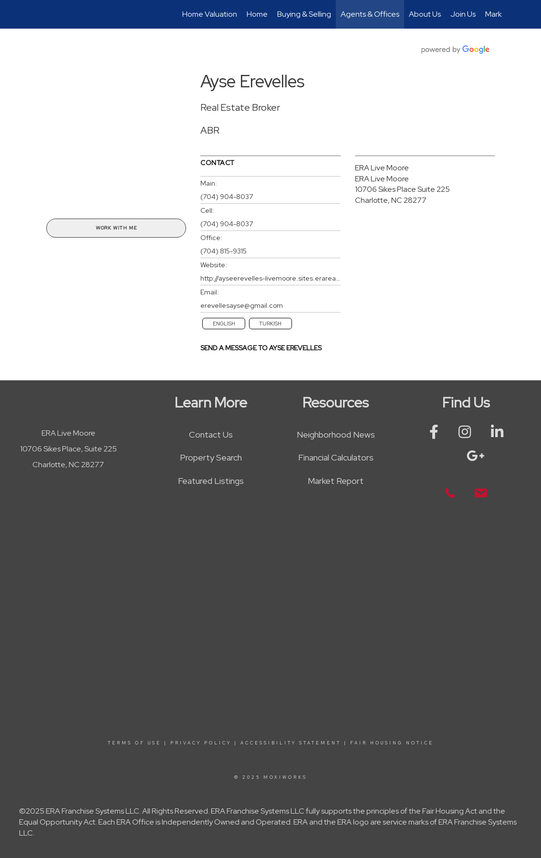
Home (257, 14)
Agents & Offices (370, 14)
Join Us (463, 14)
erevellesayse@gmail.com (241, 305)
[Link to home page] (44, 14)
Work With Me (116, 228)
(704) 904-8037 (226, 196)
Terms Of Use (134, 743)
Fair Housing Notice (392, 743)
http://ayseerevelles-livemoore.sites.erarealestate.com (270, 278)
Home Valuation (209, 14)
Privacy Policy (200, 743)
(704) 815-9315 (223, 251)
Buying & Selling (304, 14)
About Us (425, 14)
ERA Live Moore (382, 168)
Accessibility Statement (290, 743)
